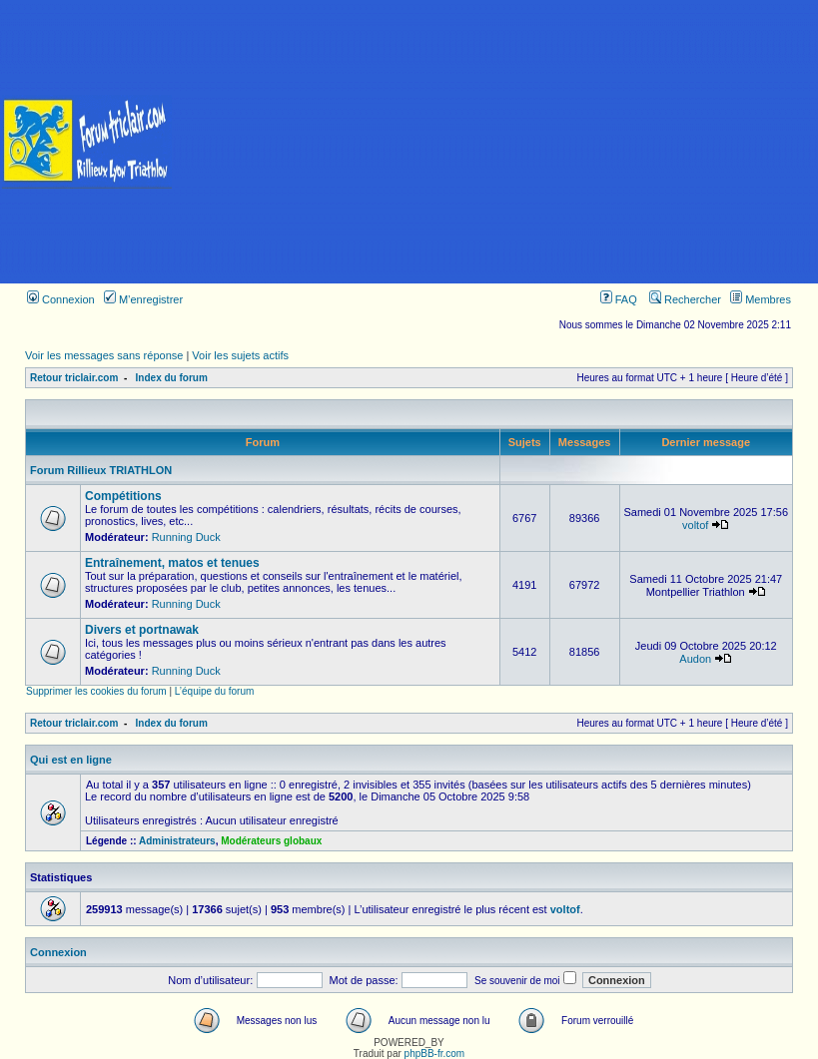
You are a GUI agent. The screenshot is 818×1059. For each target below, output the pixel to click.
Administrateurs (177, 840)
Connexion (61, 299)
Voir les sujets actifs (240, 355)
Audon (695, 659)
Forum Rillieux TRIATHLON (101, 470)
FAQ (618, 299)
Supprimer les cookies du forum (96, 691)
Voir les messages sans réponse (104, 355)
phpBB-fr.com (435, 1053)
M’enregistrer (143, 299)
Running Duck (186, 537)
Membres (760, 299)
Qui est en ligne (71, 760)
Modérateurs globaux (271, 840)
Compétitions (123, 496)
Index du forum (172, 377)
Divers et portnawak (142, 630)
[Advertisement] (496, 141)
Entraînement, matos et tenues (172, 563)
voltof (695, 525)
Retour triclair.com (74, 377)
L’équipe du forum (215, 691)
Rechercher (685, 299)
